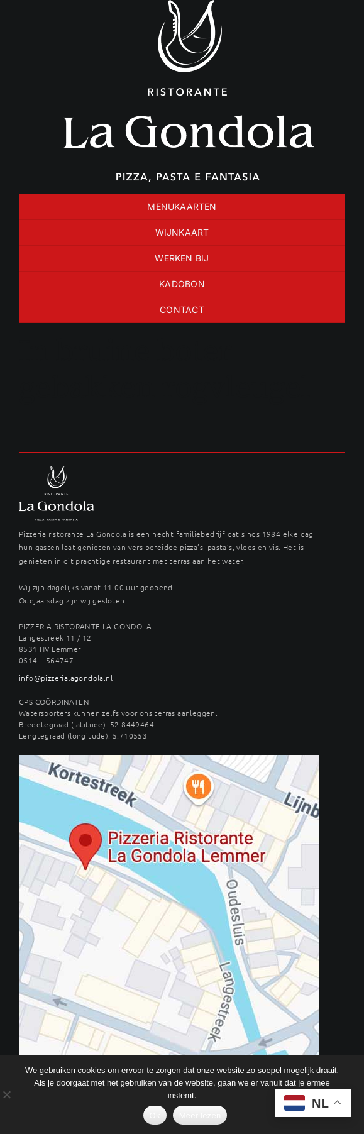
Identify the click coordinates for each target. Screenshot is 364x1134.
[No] (6, 1094)
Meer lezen (200, 1115)
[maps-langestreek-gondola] (169, 759)
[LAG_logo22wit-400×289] (56, 471)
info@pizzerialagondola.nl (66, 678)
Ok (155, 1115)
